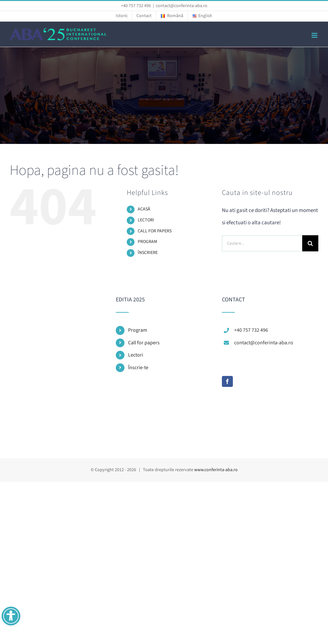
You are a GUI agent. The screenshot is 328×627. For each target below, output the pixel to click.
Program (137, 330)
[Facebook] (227, 381)
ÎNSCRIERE (148, 252)
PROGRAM (147, 241)
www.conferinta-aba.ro (216, 470)
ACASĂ (144, 209)
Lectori (135, 355)
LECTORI (146, 220)
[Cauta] (310, 243)
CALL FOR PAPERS (155, 231)
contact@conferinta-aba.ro (181, 6)
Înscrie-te (138, 367)
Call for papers (144, 342)
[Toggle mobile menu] (315, 35)
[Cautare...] (262, 243)
